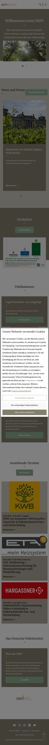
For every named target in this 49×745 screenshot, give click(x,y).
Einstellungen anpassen (24, 398)
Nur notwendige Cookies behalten (24, 405)
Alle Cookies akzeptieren (24, 412)
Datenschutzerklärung (21, 391)
